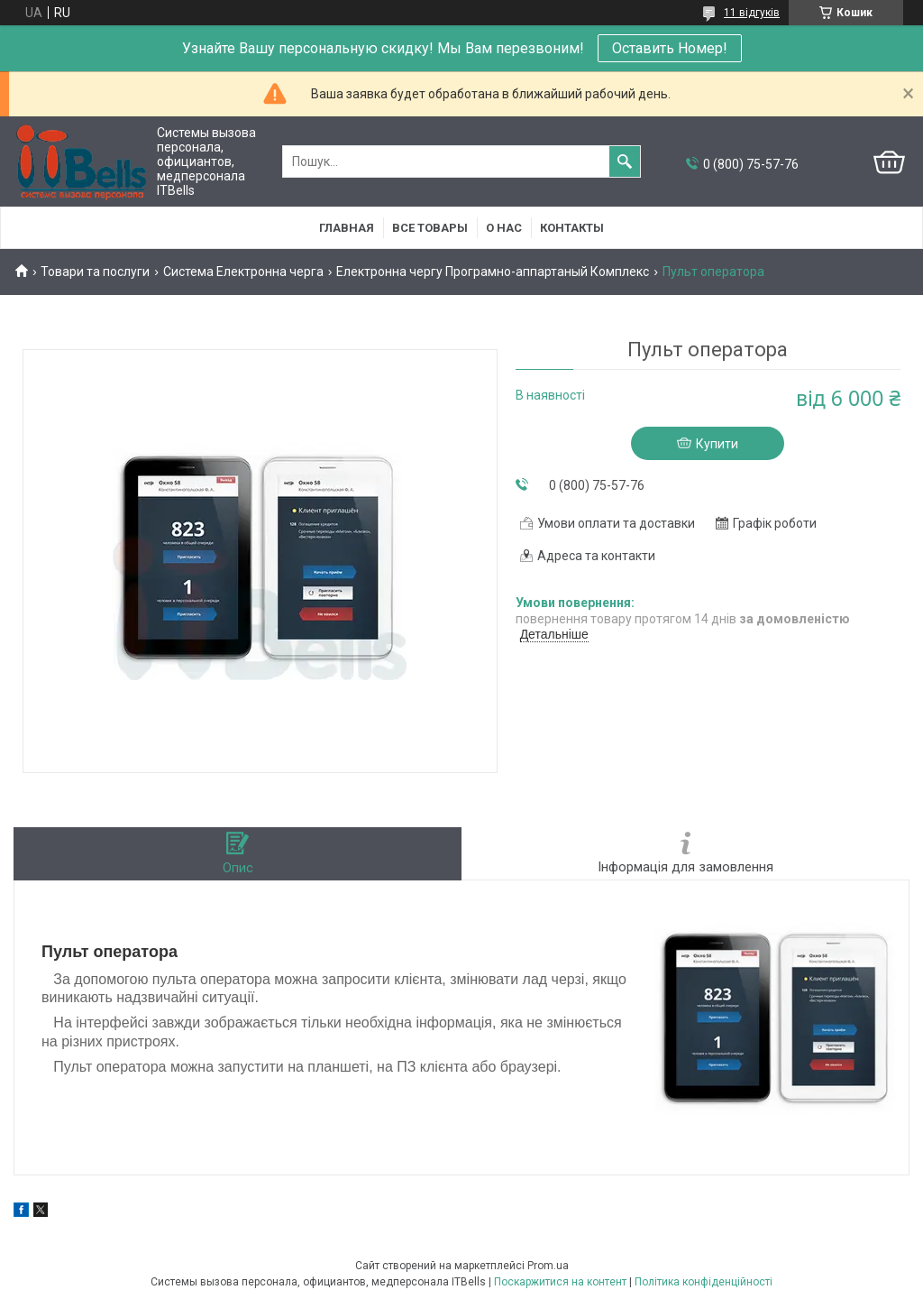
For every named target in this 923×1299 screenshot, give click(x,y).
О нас (504, 228)
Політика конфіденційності (703, 1282)
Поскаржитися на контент (560, 1282)
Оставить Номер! (669, 48)
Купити (717, 444)
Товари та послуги (95, 271)
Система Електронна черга (243, 271)
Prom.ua (548, 1265)
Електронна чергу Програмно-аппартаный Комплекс (492, 271)
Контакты (572, 228)
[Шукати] (624, 161)
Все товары (430, 228)
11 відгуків (752, 12)
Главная (346, 228)
